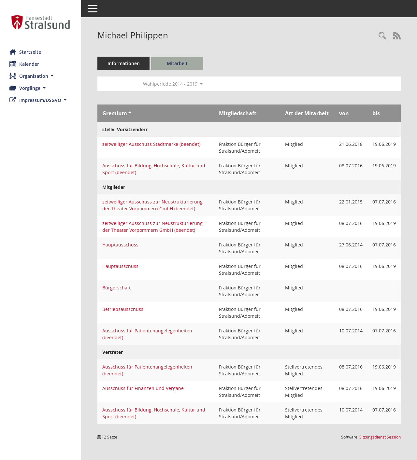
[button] (40, 76)
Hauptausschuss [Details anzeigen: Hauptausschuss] (121, 245)
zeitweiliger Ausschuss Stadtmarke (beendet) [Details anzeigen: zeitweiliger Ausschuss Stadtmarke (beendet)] (152, 144)
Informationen (124, 63)
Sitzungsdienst (380, 437)
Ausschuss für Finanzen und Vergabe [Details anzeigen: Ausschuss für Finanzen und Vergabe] (143, 388)
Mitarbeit (177, 63)
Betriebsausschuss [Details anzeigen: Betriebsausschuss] (123, 309)
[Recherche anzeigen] (382, 36)
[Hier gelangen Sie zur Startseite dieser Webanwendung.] (40, 22)
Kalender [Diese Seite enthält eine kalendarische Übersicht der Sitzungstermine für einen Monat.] (24, 64)
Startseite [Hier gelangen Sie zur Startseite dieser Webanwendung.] (25, 52)
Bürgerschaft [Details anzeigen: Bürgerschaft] (117, 288)
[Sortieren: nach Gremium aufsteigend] (130, 113)
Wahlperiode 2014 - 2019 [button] (173, 84)
